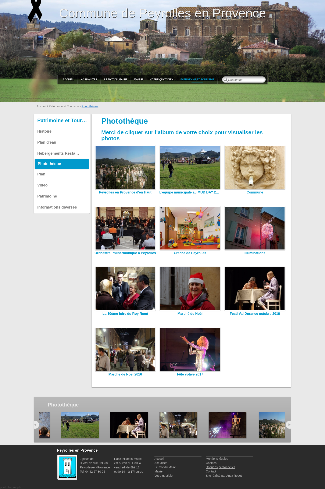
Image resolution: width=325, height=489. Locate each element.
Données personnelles (220, 467)
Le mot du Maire (115, 79)
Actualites (89, 79)
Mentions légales (217, 458)
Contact (211, 471)
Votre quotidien (161, 79)
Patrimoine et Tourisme (197, 79)
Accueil (68, 79)
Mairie (138, 79)
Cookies (211, 463)
